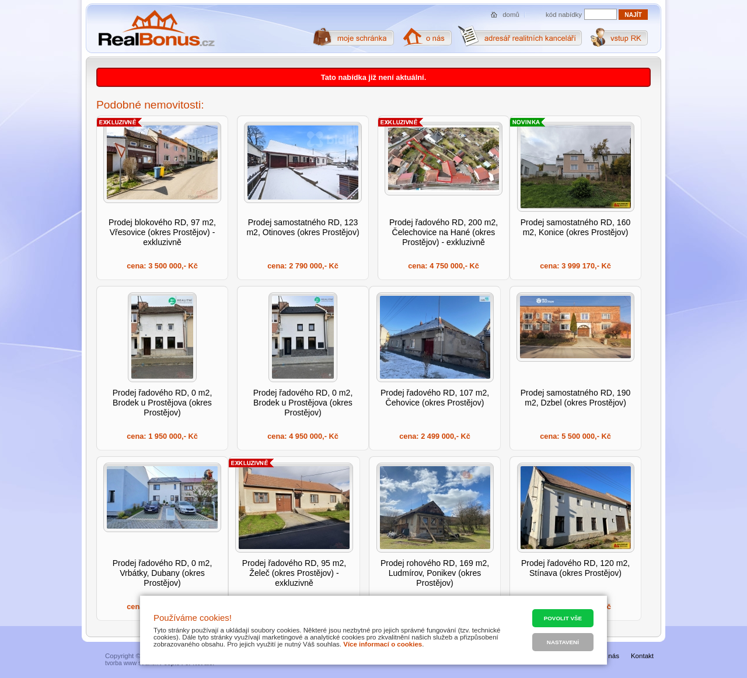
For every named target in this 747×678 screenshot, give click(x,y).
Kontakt (642, 655)
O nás (610, 655)
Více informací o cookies (382, 644)
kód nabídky (564, 14)
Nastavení (563, 642)
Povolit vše (563, 618)
